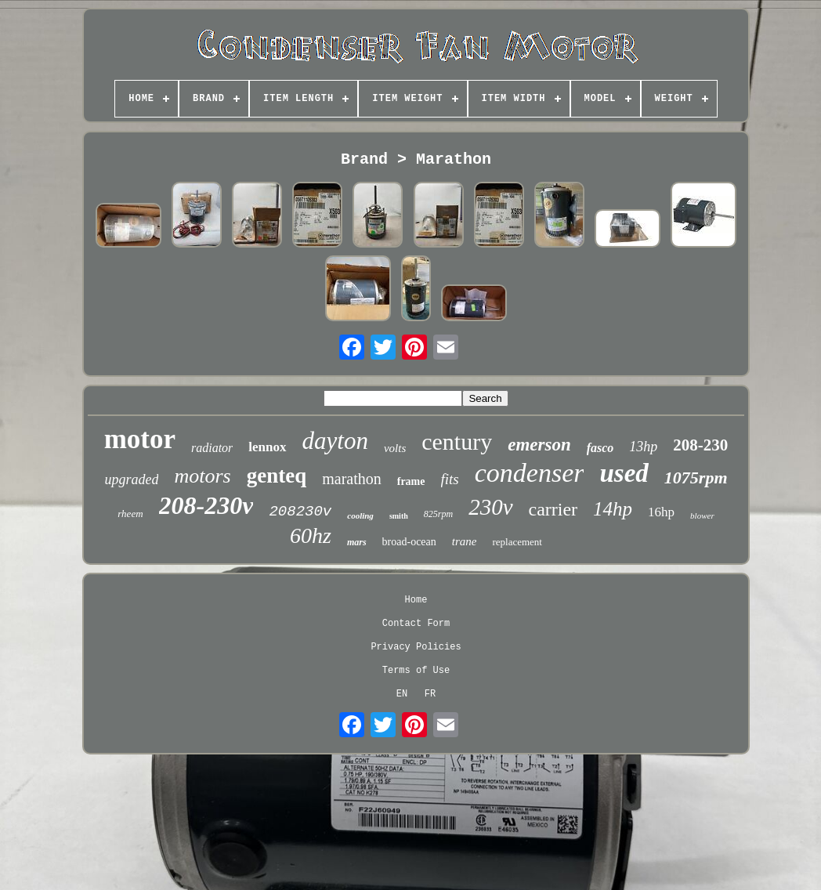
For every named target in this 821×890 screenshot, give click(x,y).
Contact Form (416, 623)
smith (398, 516)
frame (411, 481)
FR (430, 694)
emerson (539, 444)
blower (702, 515)
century (456, 441)
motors (202, 476)
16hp (661, 512)
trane (464, 541)
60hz (310, 535)
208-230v (206, 505)
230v (490, 506)
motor (139, 439)
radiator (212, 447)
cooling (360, 515)
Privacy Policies (416, 647)
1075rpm (696, 477)
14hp (612, 508)
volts (395, 448)
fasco (600, 447)
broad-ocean (409, 542)
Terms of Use (416, 670)
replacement (517, 542)
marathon (352, 478)
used (623, 473)
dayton (335, 440)
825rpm (438, 513)
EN (401, 694)
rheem (130, 513)
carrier (553, 509)
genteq (277, 475)
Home (416, 600)
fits (450, 479)
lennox (267, 447)
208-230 (700, 445)
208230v (300, 511)
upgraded (131, 479)
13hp (643, 446)
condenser (529, 472)
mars (357, 542)
